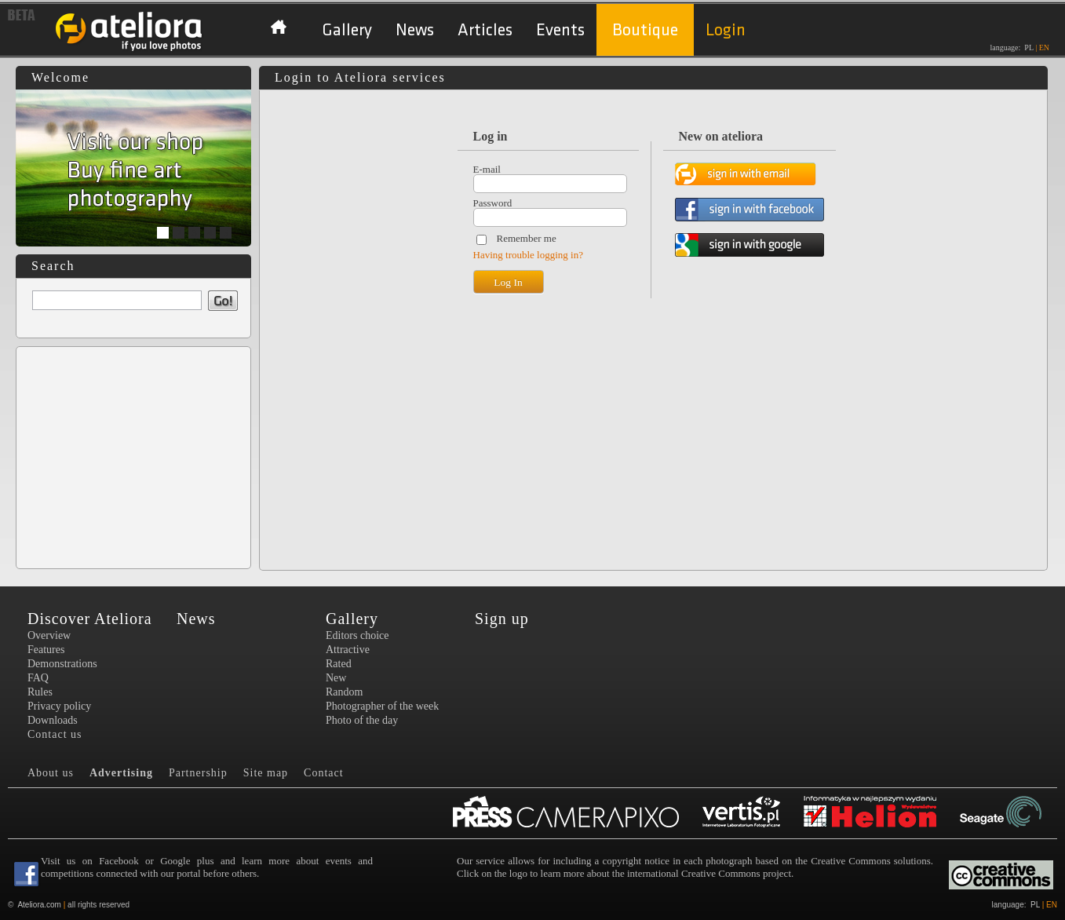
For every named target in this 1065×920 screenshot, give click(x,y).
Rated (339, 664)
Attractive (348, 649)
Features (45, 649)
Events (560, 30)
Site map (265, 773)
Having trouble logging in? (528, 255)
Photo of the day (362, 720)
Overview (49, 635)
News (415, 30)
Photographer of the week (382, 706)
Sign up (502, 618)
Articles (485, 30)
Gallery (347, 30)
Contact (324, 773)
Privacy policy (59, 706)
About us (50, 773)
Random (344, 692)
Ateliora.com (39, 904)
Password (492, 203)
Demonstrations (62, 664)
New (336, 678)
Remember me (526, 238)
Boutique (645, 30)
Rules (40, 692)
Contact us (54, 734)
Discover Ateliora (89, 618)
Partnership (198, 773)
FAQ (38, 678)
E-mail (487, 169)
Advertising (121, 773)
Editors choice (357, 635)
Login (726, 30)
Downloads (52, 720)
